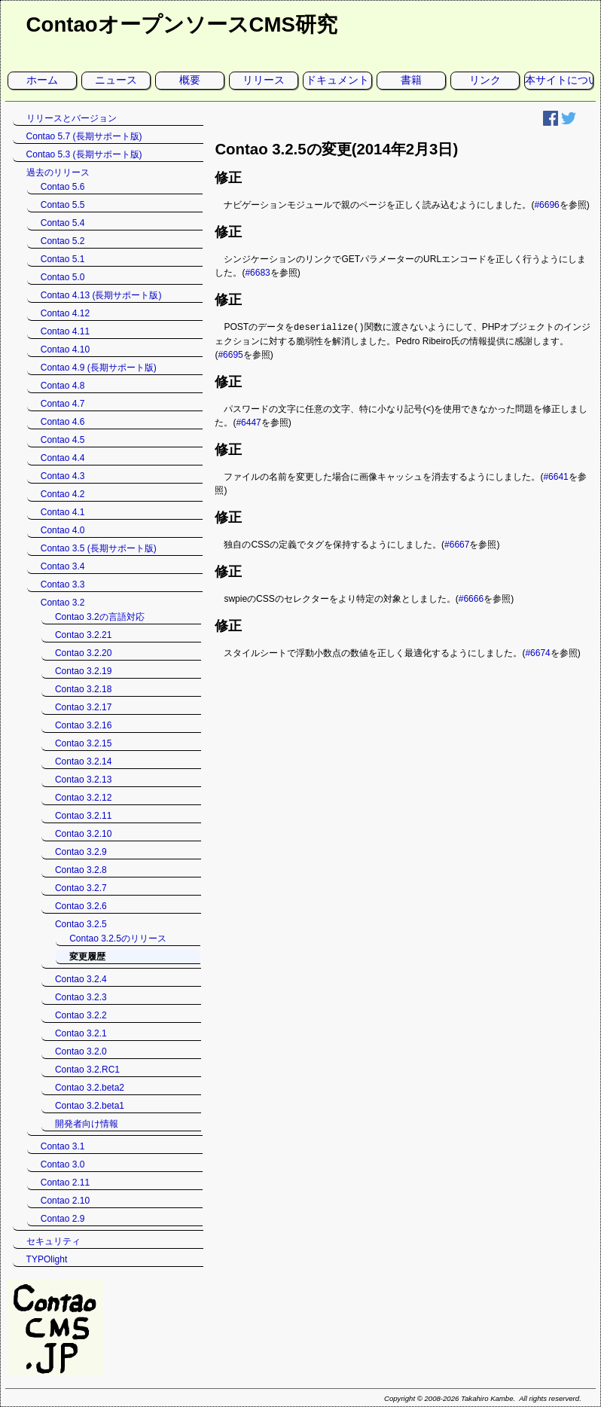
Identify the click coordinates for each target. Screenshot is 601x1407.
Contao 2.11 (65, 1182)
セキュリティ (53, 1241)
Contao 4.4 (63, 458)
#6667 (456, 544)
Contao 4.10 (65, 349)
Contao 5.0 (63, 277)
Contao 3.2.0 (81, 1051)
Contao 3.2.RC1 (87, 1069)
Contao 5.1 (63, 259)
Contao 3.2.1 (81, 1033)
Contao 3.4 (63, 566)
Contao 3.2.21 (83, 635)
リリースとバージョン (71, 118)
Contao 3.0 (63, 1164)
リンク (485, 80)
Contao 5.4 (63, 223)
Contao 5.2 (63, 241)
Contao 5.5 (63, 205)
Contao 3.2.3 (81, 997)
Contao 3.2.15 (83, 743)
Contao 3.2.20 (83, 653)
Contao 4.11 (65, 331)
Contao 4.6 (63, 422)
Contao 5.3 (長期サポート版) (84, 154)
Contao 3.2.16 (83, 725)
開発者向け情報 (86, 1124)
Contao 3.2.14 (83, 761)
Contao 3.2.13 (83, 779)
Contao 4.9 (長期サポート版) (99, 367)
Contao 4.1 (63, 512)
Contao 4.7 (63, 403)
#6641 (555, 476)
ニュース (116, 80)
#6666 (471, 598)
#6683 (257, 272)
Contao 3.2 (63, 602)
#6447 (248, 422)
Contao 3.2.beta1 (89, 1105)
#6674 (537, 652)
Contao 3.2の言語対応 (100, 617)
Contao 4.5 (63, 440)
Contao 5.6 (63, 187)
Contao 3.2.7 (81, 888)
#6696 (546, 205)
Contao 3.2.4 (81, 979)
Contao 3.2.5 (81, 924)
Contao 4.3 (63, 476)
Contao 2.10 (65, 1200)
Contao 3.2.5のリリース (117, 938)
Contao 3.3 (63, 584)
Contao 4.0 (63, 530)
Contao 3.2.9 (81, 852)
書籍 (411, 80)
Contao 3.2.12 (83, 797)
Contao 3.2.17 (83, 707)
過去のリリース (58, 172)
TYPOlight (47, 1259)
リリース (264, 80)
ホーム (42, 80)
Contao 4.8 (63, 385)
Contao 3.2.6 (81, 906)
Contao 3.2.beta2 (89, 1087)
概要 (189, 80)
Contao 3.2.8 (81, 870)
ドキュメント (337, 80)
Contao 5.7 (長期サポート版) (84, 136)
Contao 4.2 (63, 494)
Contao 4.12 (65, 313)
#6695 (230, 354)
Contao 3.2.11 (83, 815)
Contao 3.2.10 (83, 834)
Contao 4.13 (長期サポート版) (101, 295)
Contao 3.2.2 (81, 1015)
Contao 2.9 (63, 1218)
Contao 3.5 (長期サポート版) (99, 548)
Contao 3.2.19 (83, 671)
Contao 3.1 (63, 1146)
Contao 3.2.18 (83, 689)
